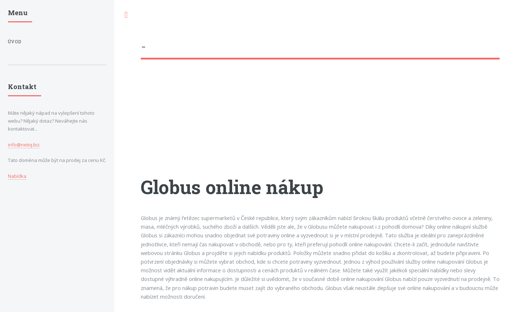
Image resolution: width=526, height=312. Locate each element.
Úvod (14, 41)
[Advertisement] (320, 124)
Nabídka (17, 176)
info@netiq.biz (24, 144)
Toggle (126, 15)
